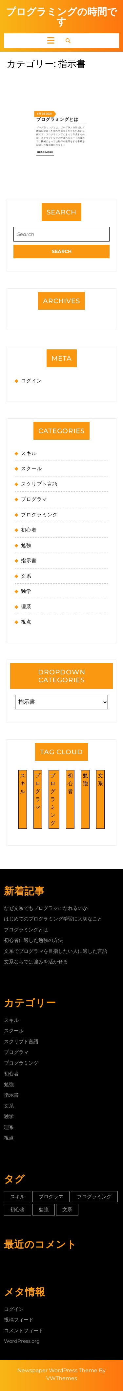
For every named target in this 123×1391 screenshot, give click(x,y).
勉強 (26, 545)
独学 (26, 591)
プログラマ (34, 499)
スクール (31, 468)
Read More (54, 86)
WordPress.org (22, 1341)
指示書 (29, 560)
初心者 (29, 530)
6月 (51, 68)
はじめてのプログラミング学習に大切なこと (53, 919)
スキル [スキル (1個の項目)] (22, 783)
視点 (26, 622)
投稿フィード (18, 1319)
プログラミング (39, 514)
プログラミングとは (60, 70)
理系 (26, 606)
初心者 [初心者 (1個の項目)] (70, 783)
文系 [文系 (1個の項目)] (100, 779)
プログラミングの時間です (61, 16)
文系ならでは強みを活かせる (36, 961)
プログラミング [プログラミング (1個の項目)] (52, 799)
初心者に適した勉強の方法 (33, 940)
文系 (26, 576)
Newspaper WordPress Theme (57, 1370)
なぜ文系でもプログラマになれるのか (46, 908)
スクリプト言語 (39, 484)
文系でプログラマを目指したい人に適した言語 (55, 951)
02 (53, 68)
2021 (55, 68)
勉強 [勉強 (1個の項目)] (85, 779)
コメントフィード (23, 1330)
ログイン (31, 380)
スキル (29, 453)
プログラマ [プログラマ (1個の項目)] (37, 791)
